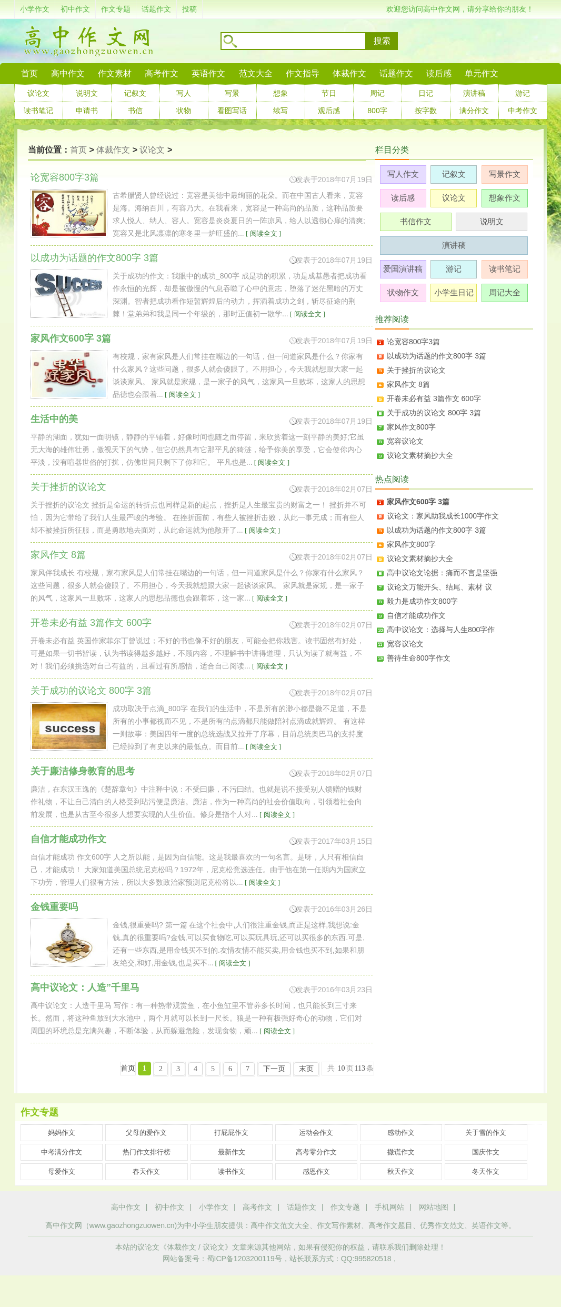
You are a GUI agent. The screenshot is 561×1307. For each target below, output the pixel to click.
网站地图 (433, 1207)
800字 (377, 110)
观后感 (329, 110)
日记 (425, 93)
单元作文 (481, 73)
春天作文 (146, 1171)
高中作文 (126, 1207)
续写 (280, 110)
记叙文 (135, 93)
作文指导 (302, 73)
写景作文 (504, 173)
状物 (183, 110)
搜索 (382, 40)
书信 (135, 110)
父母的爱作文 (146, 1132)
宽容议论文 (405, 441)
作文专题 (116, 9)
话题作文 (156, 9)
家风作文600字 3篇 (71, 338)
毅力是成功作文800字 (422, 601)
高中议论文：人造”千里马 (85, 987)
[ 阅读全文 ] (262, 233)
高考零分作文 (316, 1152)
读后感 (439, 73)
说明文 (87, 93)
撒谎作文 (401, 1152)
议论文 (38, 93)
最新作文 (231, 1152)
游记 (522, 93)
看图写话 (232, 110)
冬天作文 (485, 1171)
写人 (183, 93)
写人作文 (403, 173)
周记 (377, 93)
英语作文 (208, 73)
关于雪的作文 (485, 1132)
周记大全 (504, 292)
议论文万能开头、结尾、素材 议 (439, 587)
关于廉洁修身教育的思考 (83, 771)
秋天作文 (401, 1171)
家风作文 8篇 (408, 384)
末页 (306, 1069)
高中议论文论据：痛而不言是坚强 (442, 572)
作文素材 (115, 73)
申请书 (87, 110)
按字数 (426, 110)
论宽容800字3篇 (413, 341)
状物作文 (403, 292)
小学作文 (34, 9)
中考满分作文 (61, 1152)
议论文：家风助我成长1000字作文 (443, 516)
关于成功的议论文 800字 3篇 (434, 412)
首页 (29, 73)
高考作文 (161, 73)
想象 (280, 93)
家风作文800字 (411, 427)
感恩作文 (316, 1171)
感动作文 (401, 1132)
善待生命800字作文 (418, 658)
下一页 (274, 1069)
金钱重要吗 (54, 907)
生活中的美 (54, 419)
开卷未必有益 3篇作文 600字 (434, 398)
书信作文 (416, 221)
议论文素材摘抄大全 (420, 455)
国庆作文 (485, 1152)
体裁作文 (349, 73)
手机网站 (389, 1207)
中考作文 (522, 110)
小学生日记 (454, 292)
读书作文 (231, 1171)
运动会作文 (316, 1132)
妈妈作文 (61, 1132)
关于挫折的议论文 (416, 370)
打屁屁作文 (231, 1132)
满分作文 (474, 110)
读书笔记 (38, 110)
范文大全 (256, 73)
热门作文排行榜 (147, 1152)
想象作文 (504, 197)
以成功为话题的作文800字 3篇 (436, 356)
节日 (329, 93)
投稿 (189, 9)
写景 (232, 93)
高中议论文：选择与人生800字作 (441, 629)
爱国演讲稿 (403, 268)
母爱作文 (61, 1171)
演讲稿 (474, 93)
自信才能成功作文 (68, 839)
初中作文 (75, 9)
